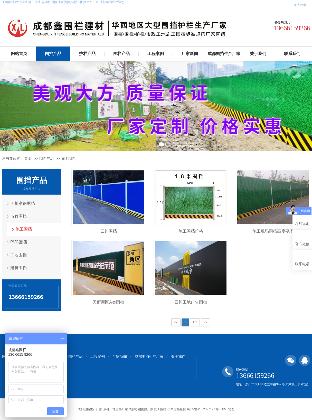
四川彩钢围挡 (23, 203)
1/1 (195, 322)
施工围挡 (68, 159)
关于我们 (258, 53)
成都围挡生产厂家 (223, 53)
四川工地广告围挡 (190, 302)
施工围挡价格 (190, 231)
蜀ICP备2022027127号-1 (204, 409)
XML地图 (228, 409)
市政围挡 (19, 216)
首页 (28, 159)
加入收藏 (300, 5)
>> (205, 322)
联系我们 (292, 53)
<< (176, 322)
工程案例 (155, 53)
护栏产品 (87, 53)
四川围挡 (108, 231)
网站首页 (19, 53)
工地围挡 (19, 255)
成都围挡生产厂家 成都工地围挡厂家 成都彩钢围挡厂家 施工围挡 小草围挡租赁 (132, 409)
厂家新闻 (190, 53)
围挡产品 (53, 53)
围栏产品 (121, 53)
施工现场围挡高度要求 (273, 231)
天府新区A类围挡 (108, 302)
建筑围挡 (19, 268)
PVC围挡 (19, 242)
